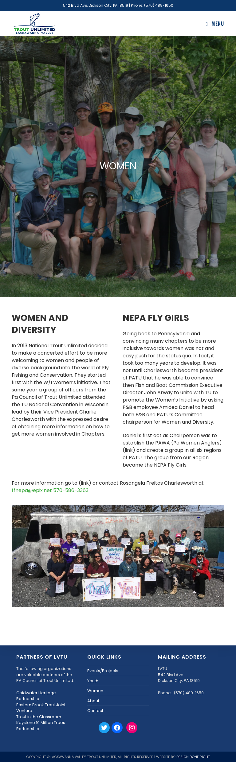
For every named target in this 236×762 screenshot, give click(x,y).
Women (95, 691)
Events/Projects (102, 671)
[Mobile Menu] (215, 23)
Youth (92, 681)
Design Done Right (193, 756)
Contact (95, 711)
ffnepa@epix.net (32, 490)
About (93, 701)
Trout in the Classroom (38, 717)
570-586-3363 (70, 490)
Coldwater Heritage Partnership (36, 696)
